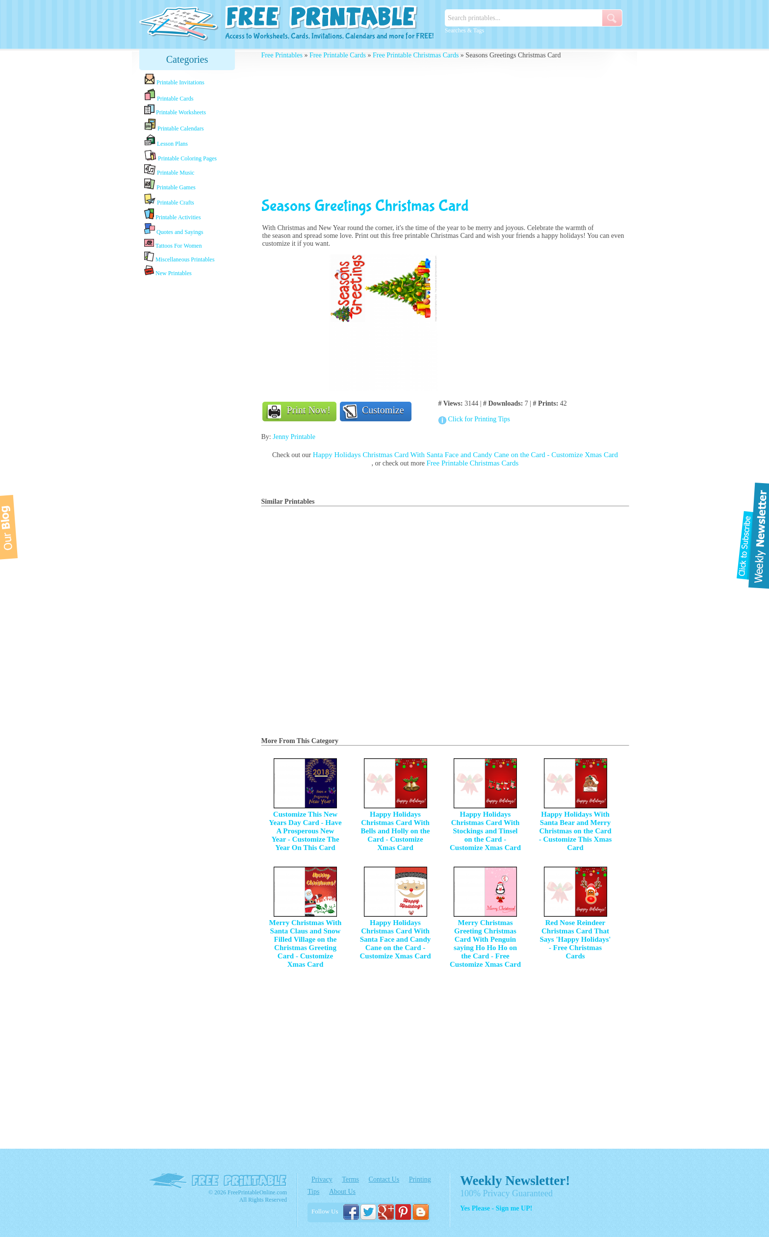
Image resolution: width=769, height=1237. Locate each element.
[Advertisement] (187, 433)
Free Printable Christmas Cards (416, 55)
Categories (187, 59)
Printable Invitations (174, 80)
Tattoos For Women (173, 243)
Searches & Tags (464, 30)
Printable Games (170, 185)
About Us (342, 1191)
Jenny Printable (294, 436)
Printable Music (169, 170)
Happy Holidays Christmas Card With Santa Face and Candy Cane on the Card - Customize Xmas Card (465, 455)
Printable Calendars (174, 125)
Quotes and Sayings (173, 229)
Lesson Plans (166, 140)
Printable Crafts (169, 199)
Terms (350, 1179)
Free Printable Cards (337, 55)
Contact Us (384, 1179)
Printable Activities (172, 214)
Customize (383, 410)
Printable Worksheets (175, 110)
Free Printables (282, 55)
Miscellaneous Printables (179, 257)
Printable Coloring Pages (180, 156)
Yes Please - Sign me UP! (496, 1208)
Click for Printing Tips (479, 419)
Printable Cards (168, 95)
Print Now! (309, 410)
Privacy (322, 1179)
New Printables (168, 271)
